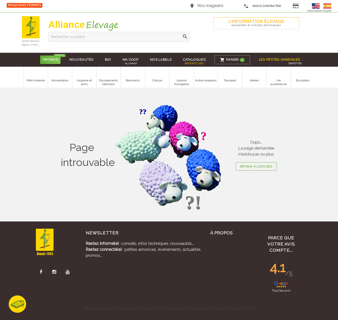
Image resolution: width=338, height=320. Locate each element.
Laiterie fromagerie (181, 82)
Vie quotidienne (278, 82)
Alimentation (59, 80)
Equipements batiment (108, 82)
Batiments (133, 80)
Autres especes (205, 80)
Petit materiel (35, 80)
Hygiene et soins (84, 82)
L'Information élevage (256, 23)
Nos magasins (210, 5)
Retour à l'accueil (256, 166)
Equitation (303, 80)
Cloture (157, 80)
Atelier (254, 80)
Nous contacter (262, 6)
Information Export (319, 10)
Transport (230, 80)
